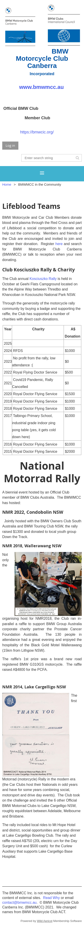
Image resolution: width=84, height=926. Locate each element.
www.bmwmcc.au (42, 87)
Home (6, 184)
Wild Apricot (44, 921)
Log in (10, 145)
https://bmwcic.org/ (37, 132)
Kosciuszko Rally (43, 279)
